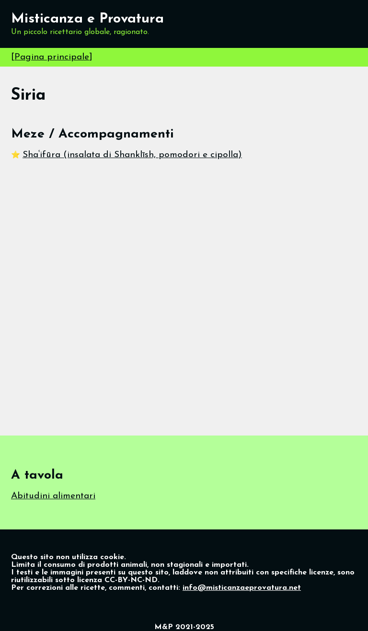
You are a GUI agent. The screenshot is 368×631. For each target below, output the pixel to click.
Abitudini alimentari (53, 496)
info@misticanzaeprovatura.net (242, 588)
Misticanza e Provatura (87, 19)
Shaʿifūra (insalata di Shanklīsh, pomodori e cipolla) (132, 155)
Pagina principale (51, 57)
